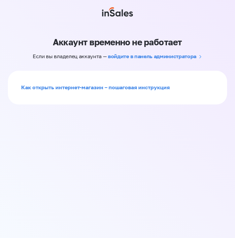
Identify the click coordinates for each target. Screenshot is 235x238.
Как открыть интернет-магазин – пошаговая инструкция (95, 87)
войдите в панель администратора (152, 56)
